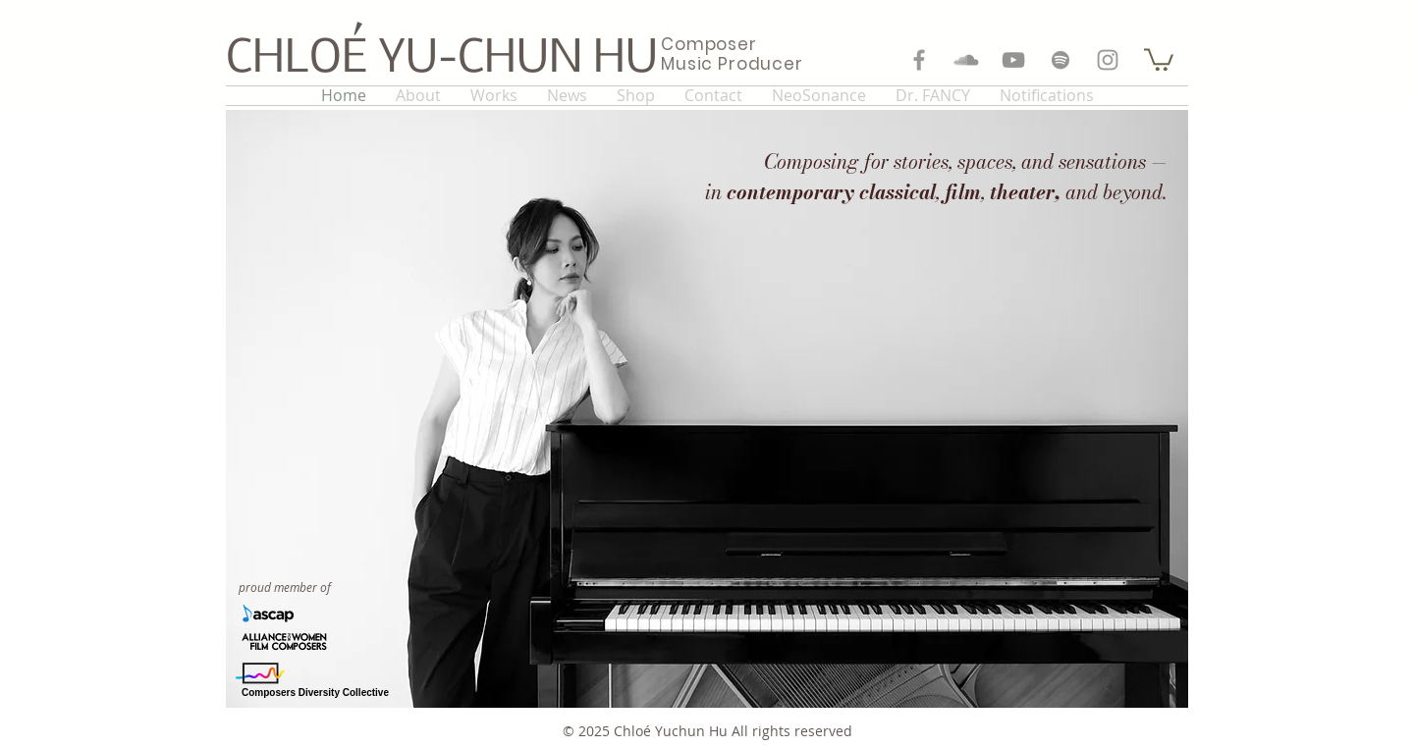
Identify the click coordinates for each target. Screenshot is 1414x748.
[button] (1158, 58)
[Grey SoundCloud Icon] (966, 60)
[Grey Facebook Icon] (919, 60)
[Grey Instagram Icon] (1107, 60)
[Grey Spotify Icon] (1060, 60)
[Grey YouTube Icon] (1013, 60)
